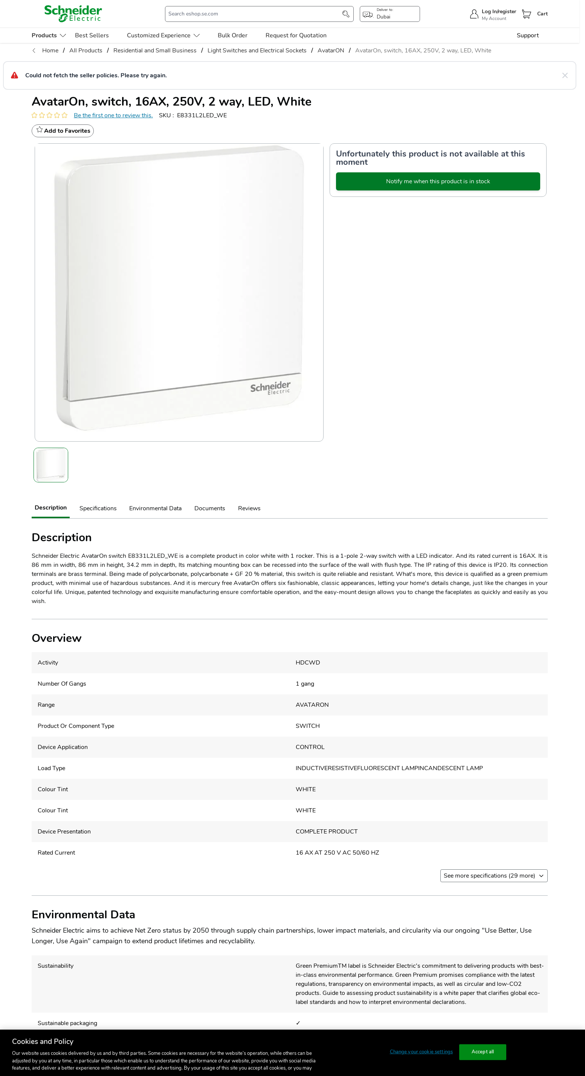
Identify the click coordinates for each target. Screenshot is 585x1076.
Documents (209, 508)
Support (528, 35)
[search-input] (255, 13)
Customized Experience (163, 35)
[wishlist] (62, 130)
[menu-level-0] (49, 35)
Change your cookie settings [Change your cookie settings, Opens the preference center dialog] (421, 1051)
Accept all (483, 1051)
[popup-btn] (390, 14)
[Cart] (526, 13)
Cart (542, 13)
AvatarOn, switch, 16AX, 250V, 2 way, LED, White (423, 50)
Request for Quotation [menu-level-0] (296, 35)
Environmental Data (155, 508)
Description (51, 507)
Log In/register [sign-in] (499, 11)
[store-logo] (73, 13)
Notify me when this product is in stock (438, 181)
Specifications (98, 508)
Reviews (249, 508)
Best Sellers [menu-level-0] (92, 35)
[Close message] (565, 75)
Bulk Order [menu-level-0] (232, 35)
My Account (494, 18)
